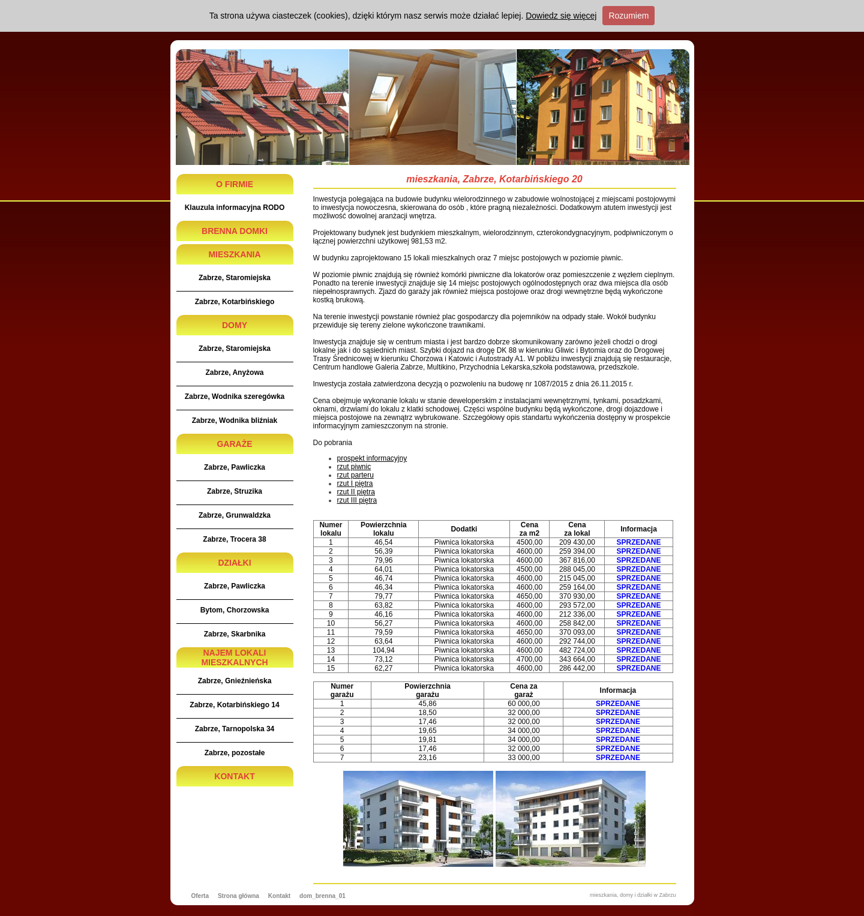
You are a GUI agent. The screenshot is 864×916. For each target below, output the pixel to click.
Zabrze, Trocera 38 (234, 539)
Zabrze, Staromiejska (235, 278)
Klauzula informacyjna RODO (235, 207)
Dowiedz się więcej (561, 15)
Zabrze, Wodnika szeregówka (235, 396)
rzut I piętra (355, 483)
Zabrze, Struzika (234, 491)
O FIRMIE (234, 184)
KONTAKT (234, 776)
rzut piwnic (354, 466)
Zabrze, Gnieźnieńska (235, 681)
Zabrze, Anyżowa (235, 372)
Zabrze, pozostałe (235, 753)
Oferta (200, 896)
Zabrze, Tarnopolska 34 (235, 729)
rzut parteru (355, 475)
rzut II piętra (356, 492)
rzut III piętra (357, 500)
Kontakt (279, 896)
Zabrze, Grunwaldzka (235, 515)
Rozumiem (628, 15)
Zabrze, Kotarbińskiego (235, 302)
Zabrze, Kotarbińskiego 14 (234, 705)
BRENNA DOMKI (235, 231)
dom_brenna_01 (322, 896)
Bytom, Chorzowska (234, 610)
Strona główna (238, 896)
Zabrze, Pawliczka (234, 467)
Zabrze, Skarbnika (235, 634)
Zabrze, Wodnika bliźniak (234, 420)
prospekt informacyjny (372, 458)
